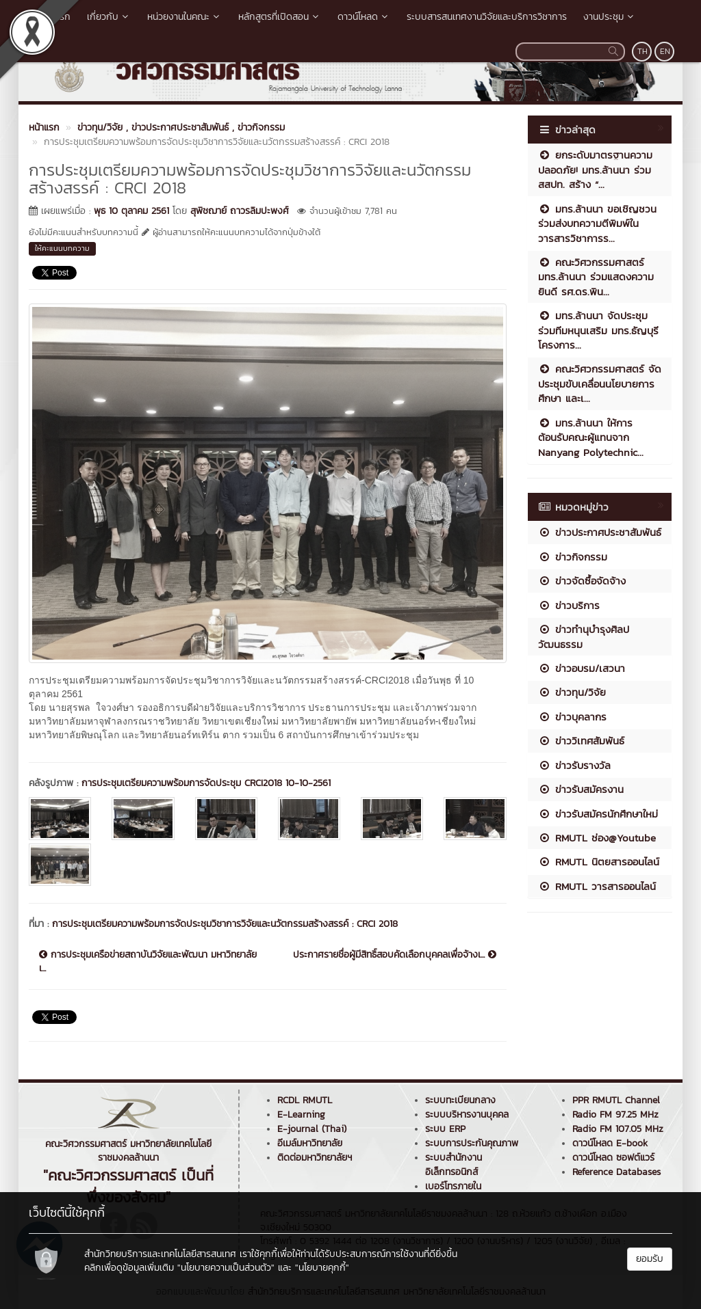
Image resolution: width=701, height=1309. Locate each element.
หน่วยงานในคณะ (184, 17)
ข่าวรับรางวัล (574, 765)
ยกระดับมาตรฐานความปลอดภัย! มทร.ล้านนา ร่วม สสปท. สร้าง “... (595, 169)
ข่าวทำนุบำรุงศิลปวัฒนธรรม (583, 636)
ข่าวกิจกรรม (572, 557)
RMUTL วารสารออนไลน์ (597, 886)
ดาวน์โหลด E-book (610, 1143)
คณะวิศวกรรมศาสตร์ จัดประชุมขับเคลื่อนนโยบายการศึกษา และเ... (599, 383)
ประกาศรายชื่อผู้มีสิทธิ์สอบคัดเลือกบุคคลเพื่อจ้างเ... (394, 955)
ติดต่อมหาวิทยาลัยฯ (314, 1157)
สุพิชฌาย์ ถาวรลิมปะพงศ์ (239, 211)
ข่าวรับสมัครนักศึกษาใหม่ (598, 814)
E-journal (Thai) (311, 1129)
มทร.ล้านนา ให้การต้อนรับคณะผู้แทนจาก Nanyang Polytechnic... (590, 437)
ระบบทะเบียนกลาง (460, 1100)
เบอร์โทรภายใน (453, 1186)
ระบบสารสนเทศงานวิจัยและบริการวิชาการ (487, 17)
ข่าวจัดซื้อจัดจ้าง (582, 581)
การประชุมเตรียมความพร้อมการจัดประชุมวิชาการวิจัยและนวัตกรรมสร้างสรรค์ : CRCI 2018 (225, 924)
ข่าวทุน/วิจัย (572, 692)
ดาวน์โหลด (363, 17)
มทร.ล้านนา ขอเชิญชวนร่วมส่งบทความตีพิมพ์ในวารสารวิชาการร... (597, 223)
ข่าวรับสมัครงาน (581, 789)
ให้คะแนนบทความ (62, 248)
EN (665, 51)
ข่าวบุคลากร (572, 717)
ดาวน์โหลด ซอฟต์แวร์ (613, 1157)
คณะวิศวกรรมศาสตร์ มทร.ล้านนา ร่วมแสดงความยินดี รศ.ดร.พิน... (596, 276)
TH (642, 51)
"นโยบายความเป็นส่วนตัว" (226, 1267)
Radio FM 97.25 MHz (615, 1114)
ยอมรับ (649, 1259)
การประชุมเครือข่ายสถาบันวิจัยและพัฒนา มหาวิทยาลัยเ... (148, 961)
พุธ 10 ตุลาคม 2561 (131, 211)
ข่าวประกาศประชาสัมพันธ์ (599, 532)
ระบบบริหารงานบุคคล (467, 1114)
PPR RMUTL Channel (616, 1100)
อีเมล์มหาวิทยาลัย (309, 1143)
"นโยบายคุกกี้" (322, 1267)
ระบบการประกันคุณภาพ (471, 1143)
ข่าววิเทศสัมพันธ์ (581, 740)
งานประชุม (609, 17)
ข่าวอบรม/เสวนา (581, 668)
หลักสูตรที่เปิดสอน (279, 17)
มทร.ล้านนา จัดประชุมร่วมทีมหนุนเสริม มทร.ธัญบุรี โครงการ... (598, 330)
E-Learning (301, 1114)
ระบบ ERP (445, 1129)
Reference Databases (616, 1172)
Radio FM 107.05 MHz (617, 1129)
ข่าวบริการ (569, 605)
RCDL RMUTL (304, 1100)
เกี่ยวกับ (109, 17)
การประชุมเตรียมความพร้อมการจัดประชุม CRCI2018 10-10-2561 (206, 783)
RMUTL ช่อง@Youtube (597, 838)
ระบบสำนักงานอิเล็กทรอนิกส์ (453, 1164)
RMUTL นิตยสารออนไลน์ (598, 861)
